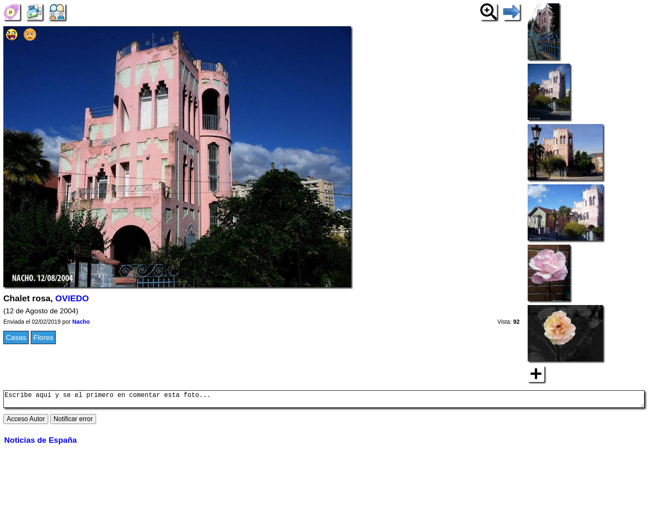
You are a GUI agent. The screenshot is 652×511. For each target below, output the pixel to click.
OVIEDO (72, 298)
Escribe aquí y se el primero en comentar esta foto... (324, 400)
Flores (43, 337)
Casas (16, 337)
